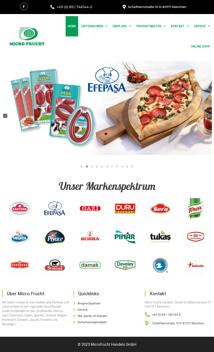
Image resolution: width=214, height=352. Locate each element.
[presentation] (5, 116)
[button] (81, 166)
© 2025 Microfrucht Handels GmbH (107, 344)
